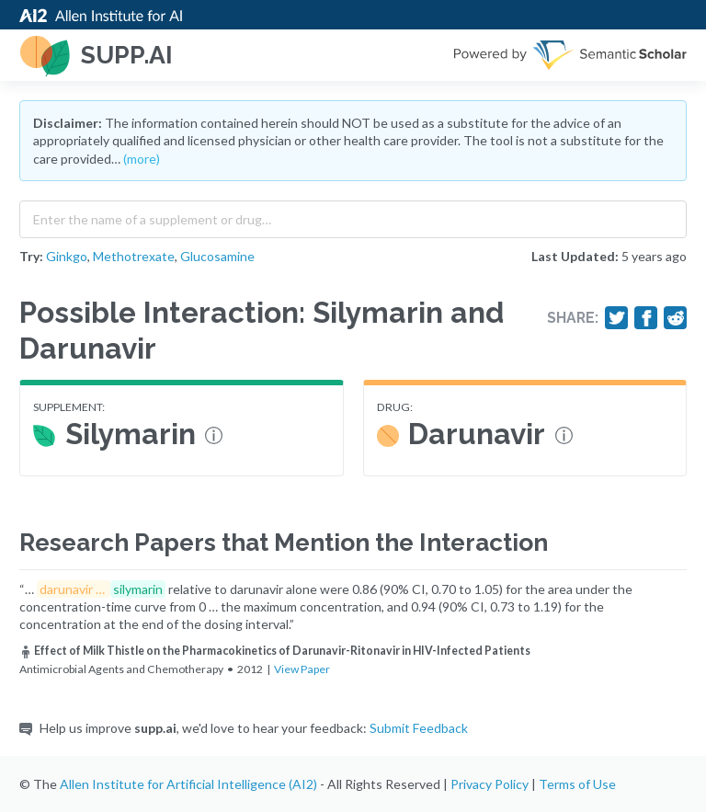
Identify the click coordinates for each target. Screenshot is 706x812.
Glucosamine (217, 256)
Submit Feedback (419, 728)
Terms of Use (577, 784)
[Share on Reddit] (675, 318)
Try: (31, 256)
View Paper (302, 669)
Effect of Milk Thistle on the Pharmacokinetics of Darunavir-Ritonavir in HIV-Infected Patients (274, 651)
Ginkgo (66, 256)
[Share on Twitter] (617, 318)
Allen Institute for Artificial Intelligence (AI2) (188, 784)
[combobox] (353, 215)
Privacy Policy (489, 784)
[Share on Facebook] (646, 318)
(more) (141, 158)
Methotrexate (134, 256)
